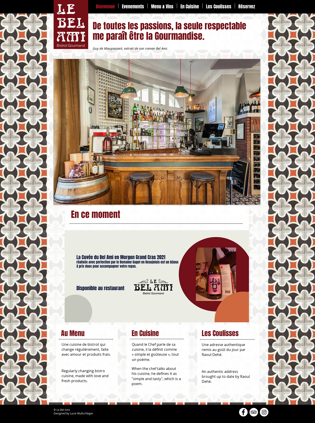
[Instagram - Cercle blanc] (264, 412)
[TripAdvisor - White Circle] (253, 412)
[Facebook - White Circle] (243, 412)
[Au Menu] (89, 333)
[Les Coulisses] (229, 333)
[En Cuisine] (158, 333)
